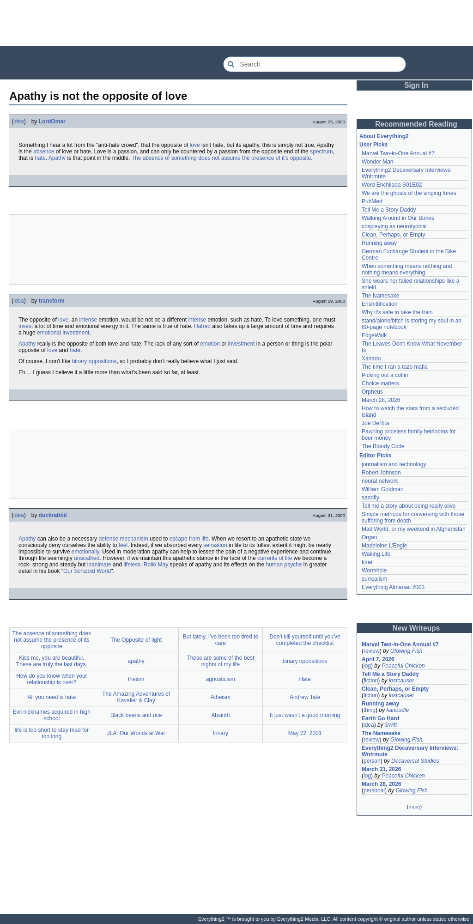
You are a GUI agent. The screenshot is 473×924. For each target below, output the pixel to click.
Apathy (57, 158)
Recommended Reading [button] (416, 124)
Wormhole (374, 570)
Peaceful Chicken (403, 666)
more (414, 806)
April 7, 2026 (378, 659)
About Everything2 (384, 136)
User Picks (373, 144)
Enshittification (379, 304)
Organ (369, 537)
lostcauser (401, 680)
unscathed (86, 558)
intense (88, 319)
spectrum (321, 151)
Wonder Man (377, 161)
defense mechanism (123, 538)
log (367, 666)
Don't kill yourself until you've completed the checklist (304, 639)
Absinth (220, 715)
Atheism (220, 697)
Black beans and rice (136, 715)
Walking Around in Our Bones (398, 218)
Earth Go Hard (380, 718)
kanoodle (397, 710)
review (372, 651)
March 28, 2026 (381, 400)
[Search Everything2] (314, 64)
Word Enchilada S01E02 (392, 185)
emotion (210, 343)
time (367, 562)
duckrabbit (53, 515)
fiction (371, 680)
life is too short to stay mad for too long (52, 733)
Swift (391, 725)
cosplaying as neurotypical (394, 226)
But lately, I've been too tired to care (221, 639)
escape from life (189, 538)
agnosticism (220, 679)
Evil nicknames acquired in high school (52, 715)
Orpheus (372, 392)
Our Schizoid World (87, 571)
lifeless (131, 564)
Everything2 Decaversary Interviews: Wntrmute (410, 751)
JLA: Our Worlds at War (136, 733)
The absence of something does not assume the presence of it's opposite (221, 158)
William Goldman (383, 489)
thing (370, 710)
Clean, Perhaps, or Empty (393, 234)
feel (123, 545)
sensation (215, 545)
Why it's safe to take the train (397, 312)
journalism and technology (394, 464)
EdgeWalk (374, 335)
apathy (136, 661)
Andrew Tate (305, 697)
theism (136, 679)
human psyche (284, 564)
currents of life (274, 558)
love (195, 145)
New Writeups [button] (416, 628)
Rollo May (156, 564)
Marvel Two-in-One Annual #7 (398, 153)
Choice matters (380, 383)
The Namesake (380, 295)
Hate (304, 679)
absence (43, 151)
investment (241, 343)
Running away (379, 243)
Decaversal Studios (415, 761)
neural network (380, 481)
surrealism (374, 579)
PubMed (372, 201)
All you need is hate (52, 697)
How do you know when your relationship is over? (51, 679)
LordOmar (52, 121)
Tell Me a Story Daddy (389, 210)
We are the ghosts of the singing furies (409, 193)
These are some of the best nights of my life (220, 661)
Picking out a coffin (385, 375)
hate (40, 158)
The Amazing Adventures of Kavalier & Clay (136, 697)
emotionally (85, 551)
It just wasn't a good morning (305, 715)
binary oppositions (94, 361)
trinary (220, 733)
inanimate (99, 564)
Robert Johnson (381, 472)
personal (374, 790)
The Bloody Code (383, 446)
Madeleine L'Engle (384, 545)
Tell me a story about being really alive (408, 506)
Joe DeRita (375, 423)
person (372, 761)
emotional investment (63, 332)
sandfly (370, 497)
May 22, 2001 (305, 733)
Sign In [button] (416, 85)
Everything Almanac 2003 (393, 587)
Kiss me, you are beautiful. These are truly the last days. (51, 661)
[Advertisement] (236, 23)
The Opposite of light (136, 640)
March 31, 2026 (381, 769)
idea (18, 121)
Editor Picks (375, 455)
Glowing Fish (406, 651)
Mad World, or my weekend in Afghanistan (414, 529)
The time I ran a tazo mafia (395, 367)
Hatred (202, 326)
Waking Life (376, 554)
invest (25, 326)
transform (52, 301)
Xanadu (371, 358)
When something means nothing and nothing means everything (407, 269)
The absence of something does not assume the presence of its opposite (51, 640)
